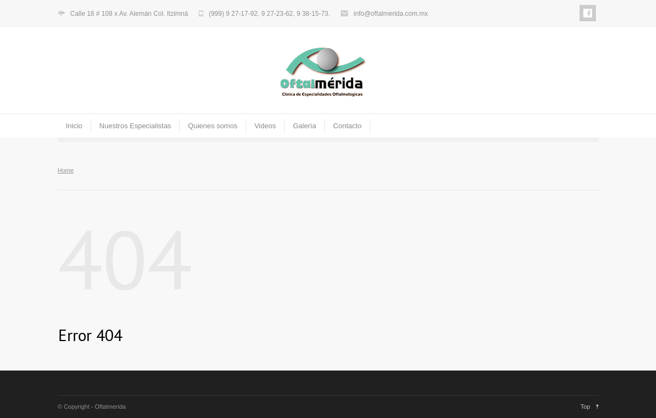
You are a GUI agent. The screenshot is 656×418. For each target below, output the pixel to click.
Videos (265, 126)
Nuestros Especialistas (135, 126)
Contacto (347, 126)
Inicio (74, 126)
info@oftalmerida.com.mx (390, 13)
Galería (304, 126)
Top (585, 406)
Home (66, 170)
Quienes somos (212, 126)
